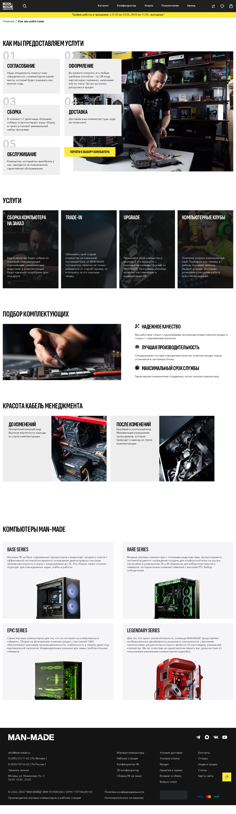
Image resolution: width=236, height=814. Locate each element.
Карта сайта (205, 784)
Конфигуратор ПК (128, 773)
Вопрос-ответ (168, 790)
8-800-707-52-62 (221, 4)
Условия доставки (171, 761)
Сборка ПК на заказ (129, 784)
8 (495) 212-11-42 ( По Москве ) (27, 767)
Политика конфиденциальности (124, 800)
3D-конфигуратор (128, 779)
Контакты (204, 761)
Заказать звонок (18, 779)
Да (13, 21)
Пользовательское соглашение (124, 806)
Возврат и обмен (170, 784)
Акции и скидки (207, 773)
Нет (32, 21)
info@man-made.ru (19, 761)
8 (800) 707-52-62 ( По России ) (27, 773)
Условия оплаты (170, 767)
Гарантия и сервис (171, 779)
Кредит (164, 773)
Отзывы (203, 767)
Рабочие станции (127, 767)
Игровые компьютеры (130, 761)
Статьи (202, 779)
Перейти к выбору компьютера (90, 161)
